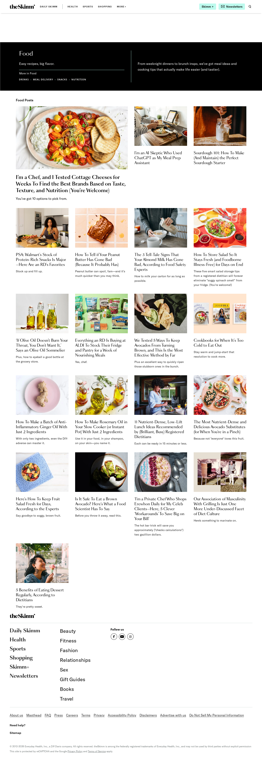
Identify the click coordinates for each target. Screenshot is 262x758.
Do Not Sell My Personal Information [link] (216, 715)
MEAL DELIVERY (43, 79)
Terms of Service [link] (97, 751)
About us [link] (16, 715)
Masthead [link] (33, 715)
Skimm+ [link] (19, 667)
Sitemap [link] (15, 733)
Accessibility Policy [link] (122, 715)
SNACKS (62, 79)
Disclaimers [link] (148, 715)
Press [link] (58, 715)
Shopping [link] (105, 6)
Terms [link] (85, 715)
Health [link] (73, 6)
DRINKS (24, 79)
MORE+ (121, 6)
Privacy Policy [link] (75, 751)
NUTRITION (78, 79)
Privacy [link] (99, 715)
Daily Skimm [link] (48, 6)
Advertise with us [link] (173, 715)
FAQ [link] (48, 715)
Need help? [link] (17, 725)
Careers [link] (72, 715)
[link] (22, 7)
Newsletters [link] (24, 676)
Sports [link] (88, 6)
